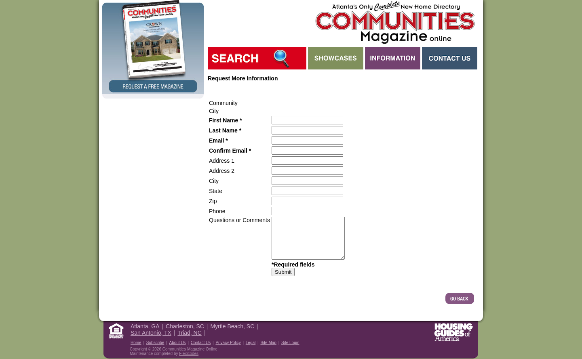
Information (392, 58)
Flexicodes (188, 353)
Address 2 (221, 171)
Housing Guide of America (453, 332)
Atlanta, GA (145, 326)
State (215, 191)
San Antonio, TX (151, 333)
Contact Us (449, 58)
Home (136, 342)
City (214, 181)
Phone (217, 211)
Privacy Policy (227, 342)
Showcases (335, 58)
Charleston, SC (185, 326)
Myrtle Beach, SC (232, 326)
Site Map (268, 342)
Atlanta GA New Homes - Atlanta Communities (394, 22)
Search (257, 58)
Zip (213, 201)
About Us (177, 342)
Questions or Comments (239, 220)
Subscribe (155, 342)
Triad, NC (189, 333)
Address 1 (221, 160)
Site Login (290, 342)
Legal (250, 342)
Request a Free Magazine (153, 47)
